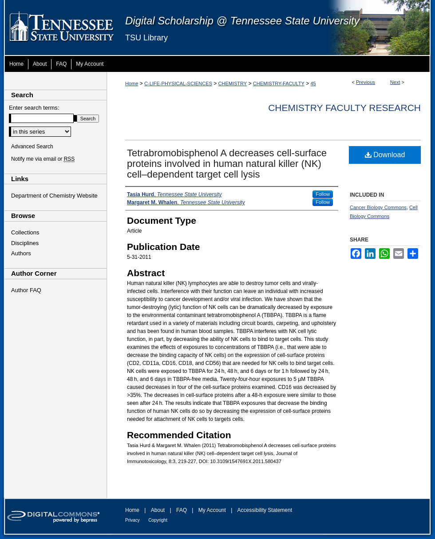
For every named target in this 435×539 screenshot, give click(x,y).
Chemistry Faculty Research (344, 108)
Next (395, 82)
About (158, 510)
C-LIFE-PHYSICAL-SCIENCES (178, 83)
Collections (25, 232)
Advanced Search (32, 146)
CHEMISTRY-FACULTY (278, 83)
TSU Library (146, 37)
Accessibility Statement (264, 510)
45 (313, 83)
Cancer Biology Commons (378, 207)
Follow (323, 194)
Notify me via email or (43, 159)
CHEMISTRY (232, 83)
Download (385, 155)
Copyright (157, 520)
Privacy (132, 520)
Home (131, 83)
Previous (365, 82)
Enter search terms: (34, 107)
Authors (21, 253)
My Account (212, 510)
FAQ (181, 510)
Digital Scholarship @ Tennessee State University (242, 21)
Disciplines (25, 243)
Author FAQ (26, 290)
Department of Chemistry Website (54, 195)
